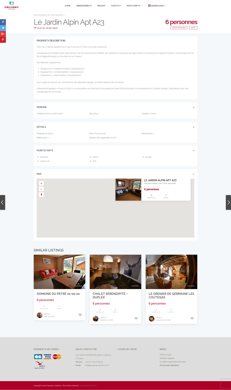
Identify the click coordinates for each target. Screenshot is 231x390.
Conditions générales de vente (173, 362)
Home (67, 6)
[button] (117, 205)
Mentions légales (167, 358)
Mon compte (133, 6)
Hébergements (84, 6)
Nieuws (101, 6)
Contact (116, 6)
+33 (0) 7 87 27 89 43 (94, 362)
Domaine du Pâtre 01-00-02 (58, 294)
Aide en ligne (165, 355)
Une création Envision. (88, 386)
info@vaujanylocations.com (97, 365)
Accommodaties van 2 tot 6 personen (48, 15)
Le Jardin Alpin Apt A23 (160, 180)
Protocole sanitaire (169, 365)
